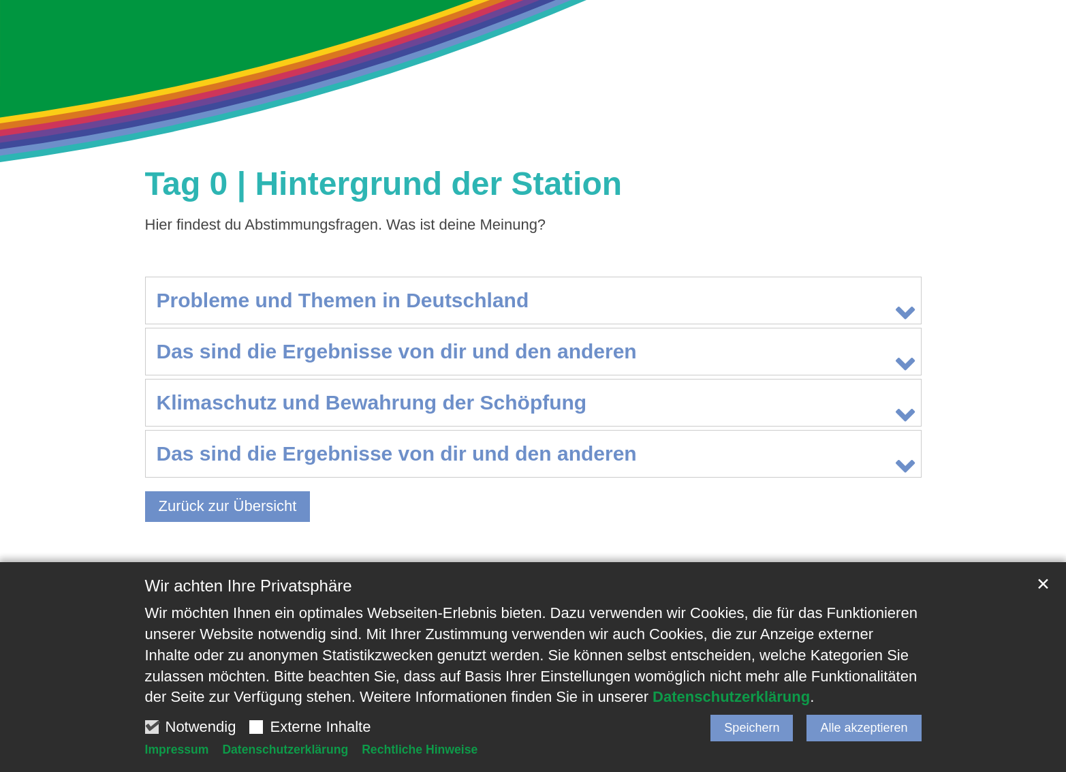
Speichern (751, 728)
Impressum (177, 749)
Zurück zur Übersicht (228, 505)
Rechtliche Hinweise (419, 749)
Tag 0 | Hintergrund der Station (384, 184)
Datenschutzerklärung (731, 696)
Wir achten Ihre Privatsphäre (248, 585)
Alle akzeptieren (863, 728)
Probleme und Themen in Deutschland (343, 300)
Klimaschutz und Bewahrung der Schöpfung (372, 402)
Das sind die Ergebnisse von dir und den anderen (397, 351)
